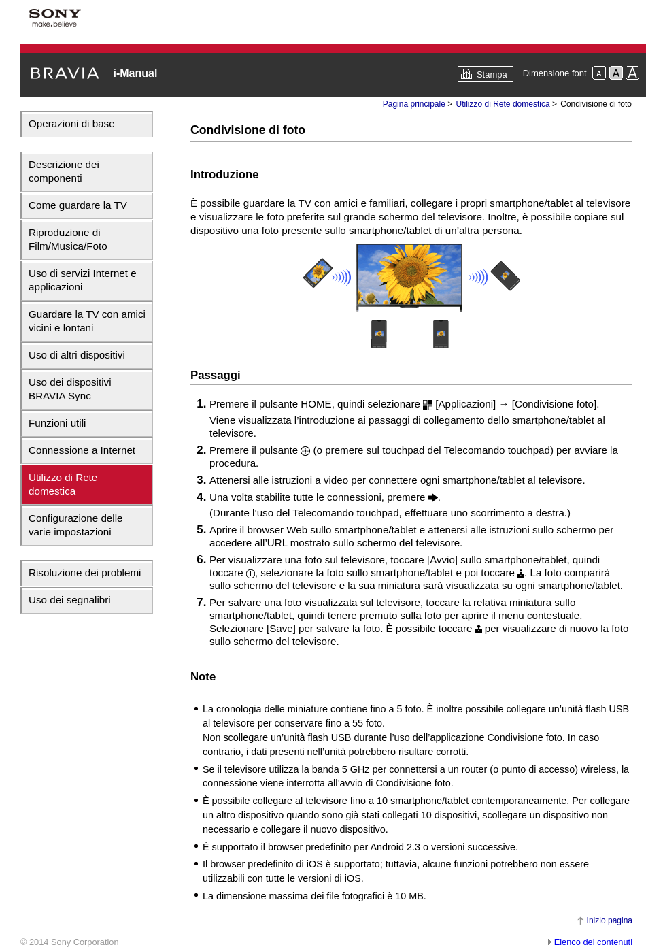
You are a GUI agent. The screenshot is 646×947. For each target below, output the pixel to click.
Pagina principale (414, 104)
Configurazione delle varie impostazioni (75, 524)
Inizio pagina (609, 920)
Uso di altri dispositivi (77, 355)
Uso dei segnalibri (70, 599)
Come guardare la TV (78, 205)
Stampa (492, 74)
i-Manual (135, 73)
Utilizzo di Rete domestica (63, 484)
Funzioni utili (57, 423)
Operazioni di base (72, 123)
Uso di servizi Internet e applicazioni (83, 280)
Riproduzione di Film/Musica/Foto (68, 239)
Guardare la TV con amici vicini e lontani (87, 320)
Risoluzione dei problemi (85, 572)
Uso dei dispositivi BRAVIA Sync (70, 388)
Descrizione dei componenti (64, 171)
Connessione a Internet (82, 450)
